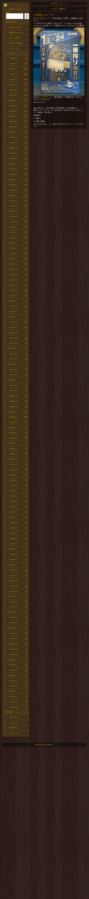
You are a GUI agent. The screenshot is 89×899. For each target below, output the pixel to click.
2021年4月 (13, 375)
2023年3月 (13, 253)
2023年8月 (13, 227)
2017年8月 (13, 602)
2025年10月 (13, 90)
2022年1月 (13, 327)
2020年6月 (13, 427)
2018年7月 (13, 544)
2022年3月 (13, 317)
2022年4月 (13, 311)
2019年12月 (13, 459)
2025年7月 (13, 106)
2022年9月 (13, 285)
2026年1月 (13, 74)
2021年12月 (13, 332)
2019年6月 (13, 491)
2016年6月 (13, 675)
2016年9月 (13, 660)
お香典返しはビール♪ (43, 14)
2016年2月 (13, 696)
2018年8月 (13, 538)
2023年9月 (13, 222)
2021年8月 (13, 354)
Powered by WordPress (44, 745)
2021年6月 (13, 364)
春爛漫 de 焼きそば (16, 32)
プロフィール (63, 3)
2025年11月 (13, 85)
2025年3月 (13, 127)
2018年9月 (13, 533)
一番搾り (69, 124)
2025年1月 (13, 137)
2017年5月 (13, 617)
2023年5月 (13, 243)
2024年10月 (13, 153)
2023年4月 (13, 248)
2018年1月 (13, 575)
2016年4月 (13, 686)
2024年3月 (13, 190)
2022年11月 (13, 274)
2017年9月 (13, 596)
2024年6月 (13, 174)
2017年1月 (13, 638)
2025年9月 (13, 95)
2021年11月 (13, 338)
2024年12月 (13, 143)
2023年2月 (13, 259)
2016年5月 (13, 681)
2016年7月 (13, 670)
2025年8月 (13, 100)
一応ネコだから (14, 48)
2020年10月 (13, 406)
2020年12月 (13, 396)
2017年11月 (13, 586)
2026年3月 (13, 63)
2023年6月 (13, 238)
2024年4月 (13, 185)
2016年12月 (13, 644)
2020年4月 (13, 438)
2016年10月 (13, 654)
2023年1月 (13, 264)
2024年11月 (13, 148)
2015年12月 (13, 707)
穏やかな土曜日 (14, 38)
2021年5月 (13, 369)
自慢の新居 (54, 3)
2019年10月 (13, 470)
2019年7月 (13, 485)
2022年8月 (13, 290)
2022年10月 (13, 280)
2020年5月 (13, 433)
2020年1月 (13, 454)
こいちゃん (49, 124)
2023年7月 (13, 232)
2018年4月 (13, 559)
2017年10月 (13, 591)
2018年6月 (13, 549)
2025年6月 (13, 111)
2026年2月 (13, 69)
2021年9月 (13, 348)
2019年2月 (13, 512)
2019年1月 (13, 517)
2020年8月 (13, 417)
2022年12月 (13, 269)
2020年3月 (13, 443)
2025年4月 (13, 121)
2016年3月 (13, 691)
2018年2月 (13, 570)
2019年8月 (13, 480)
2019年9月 (13, 475)
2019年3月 (13, 507)
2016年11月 (13, 649)
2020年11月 (13, 401)
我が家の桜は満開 (15, 43)
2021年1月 (13, 391)
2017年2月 (13, 633)
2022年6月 (13, 301)
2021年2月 (13, 385)
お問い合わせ (14, 717)
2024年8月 (13, 164)
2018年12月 (13, 522)
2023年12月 (13, 206)
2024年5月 (13, 179)
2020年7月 (13, 422)
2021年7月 (13, 359)
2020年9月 (13, 412)
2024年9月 (13, 158)
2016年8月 (13, 665)
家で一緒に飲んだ (44, 97)
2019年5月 (13, 496)
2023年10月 (13, 216)
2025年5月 (13, 116)
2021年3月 (13, 380)
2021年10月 (13, 343)
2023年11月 (13, 211)
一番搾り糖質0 (77, 124)
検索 (8, 12)
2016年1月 (13, 702)
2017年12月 (13, 580)
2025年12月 (13, 79)
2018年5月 (13, 554)
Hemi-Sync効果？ (15, 27)
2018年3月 (13, 565)
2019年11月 (13, 464)
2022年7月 (13, 296)
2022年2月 (13, 322)
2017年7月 (13, 607)
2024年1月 (13, 201)
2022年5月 (13, 306)
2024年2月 (13, 195)
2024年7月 (13, 169)
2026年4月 (13, 58)
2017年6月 (13, 612)
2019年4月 (13, 501)
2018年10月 (13, 528)
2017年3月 (13, 628)
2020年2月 (13, 449)
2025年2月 (13, 132)
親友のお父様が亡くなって (43, 18)
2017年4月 (13, 623)
